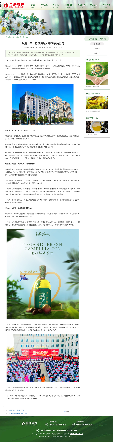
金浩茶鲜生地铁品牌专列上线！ (18, 413)
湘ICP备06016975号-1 (76, 434)
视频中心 (97, 53)
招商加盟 (54, 436)
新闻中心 (18, 37)
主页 (12, 37)
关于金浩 (41, 436)
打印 (67, 412)
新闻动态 (25, 37)
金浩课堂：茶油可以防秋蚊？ (17, 410)
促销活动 (97, 48)
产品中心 (48, 436)
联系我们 (73, 436)
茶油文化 (60, 436)
